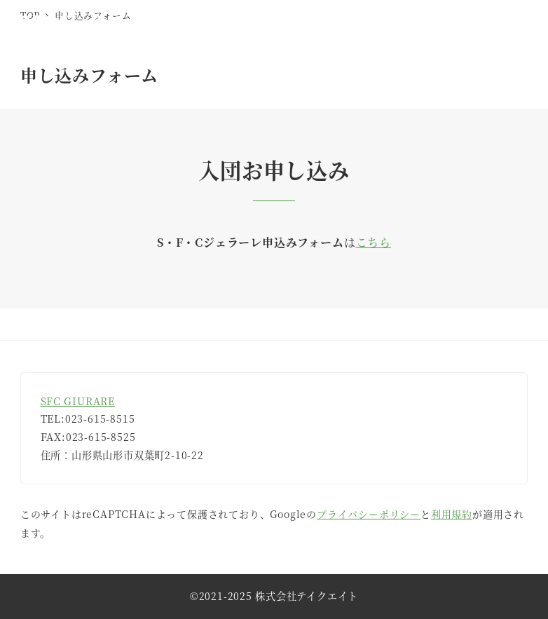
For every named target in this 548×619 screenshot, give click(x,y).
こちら (373, 242)
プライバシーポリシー (368, 514)
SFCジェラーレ (83, 21)
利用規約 (451, 514)
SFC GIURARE (78, 401)
